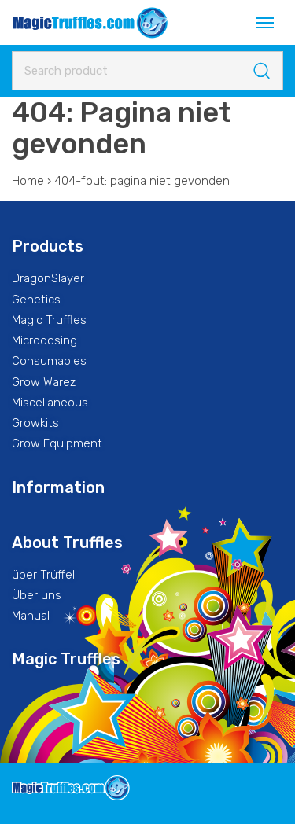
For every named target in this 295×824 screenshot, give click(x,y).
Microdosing (44, 340)
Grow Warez (44, 382)
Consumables (49, 361)
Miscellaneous (50, 402)
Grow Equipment (57, 443)
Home (28, 181)
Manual (31, 616)
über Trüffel (43, 575)
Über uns (36, 595)
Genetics (36, 299)
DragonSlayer (48, 278)
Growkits (35, 423)
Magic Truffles (49, 320)
